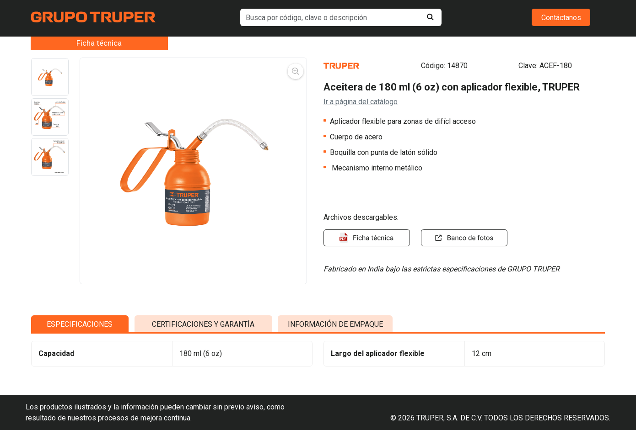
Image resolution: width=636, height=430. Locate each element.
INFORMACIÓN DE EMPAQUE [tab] (335, 335)
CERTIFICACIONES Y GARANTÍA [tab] (203, 335)
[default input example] (340, 17)
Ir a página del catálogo (360, 101)
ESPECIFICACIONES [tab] (80, 335)
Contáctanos (561, 17)
